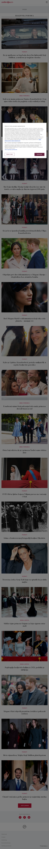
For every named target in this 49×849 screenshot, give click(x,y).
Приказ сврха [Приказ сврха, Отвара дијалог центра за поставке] (9, 154)
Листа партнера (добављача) (11, 149)
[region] (24, 140)
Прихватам (39, 154)
